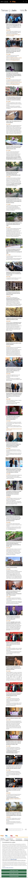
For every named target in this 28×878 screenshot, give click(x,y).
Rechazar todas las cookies (14, 873)
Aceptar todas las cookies (14, 870)
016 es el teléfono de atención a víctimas (15, 57)
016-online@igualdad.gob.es (15, 60)
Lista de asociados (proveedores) (7, 867)
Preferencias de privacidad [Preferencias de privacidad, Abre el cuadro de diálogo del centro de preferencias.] (14, 876)
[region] (14, 859)
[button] (23, 829)
